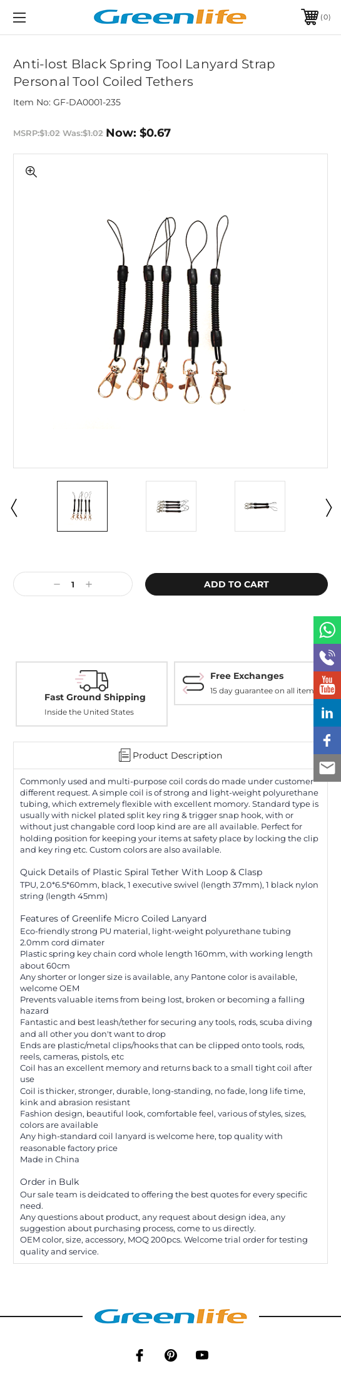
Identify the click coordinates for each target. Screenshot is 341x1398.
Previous (13, 507)
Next (327, 507)
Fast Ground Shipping (95, 697)
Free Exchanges (246, 675)
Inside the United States (89, 712)
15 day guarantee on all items (264, 690)
